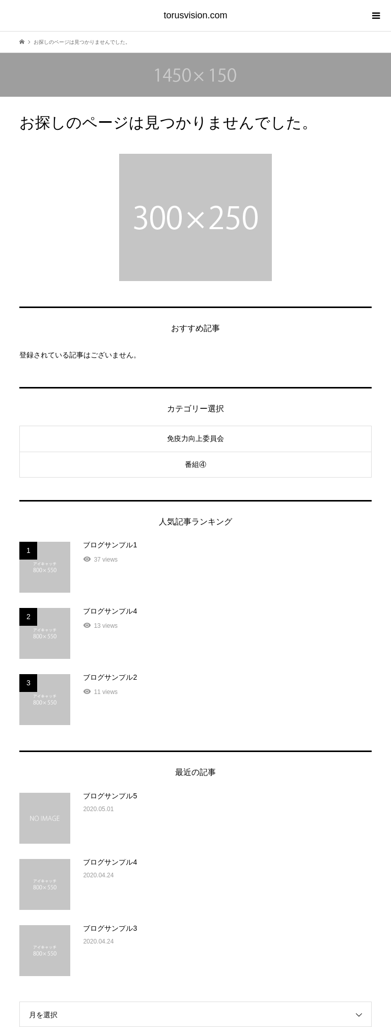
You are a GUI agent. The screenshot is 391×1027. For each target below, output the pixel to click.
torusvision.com (195, 15)
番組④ (195, 464)
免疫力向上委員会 (195, 438)
